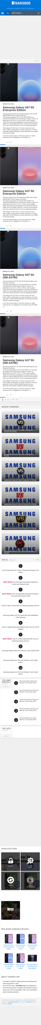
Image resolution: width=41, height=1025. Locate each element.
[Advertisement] (20, 37)
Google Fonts (13, 1002)
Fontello (29, 1002)
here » (10, 1004)
